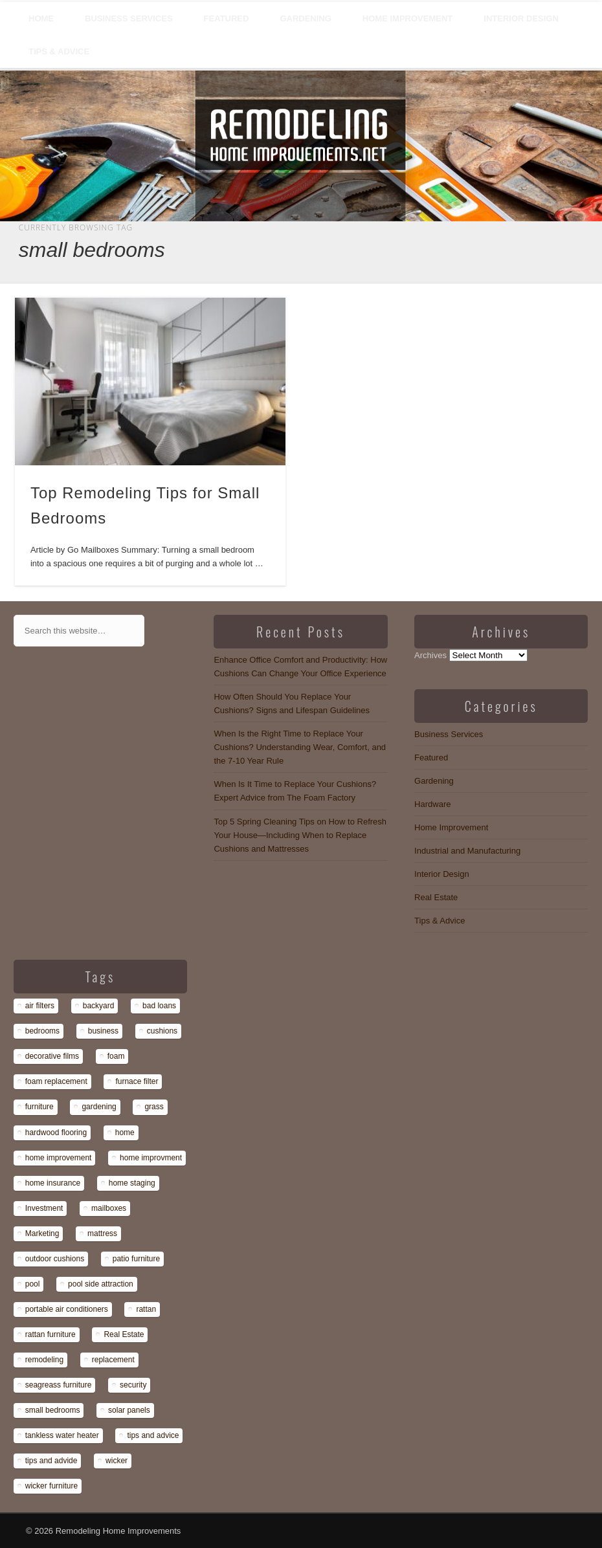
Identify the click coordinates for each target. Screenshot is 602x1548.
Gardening (305, 18)
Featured (226, 18)
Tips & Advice (58, 51)
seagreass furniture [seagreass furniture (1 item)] (58, 1384)
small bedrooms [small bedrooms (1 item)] (52, 1410)
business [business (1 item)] (103, 1030)
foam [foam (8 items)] (116, 1056)
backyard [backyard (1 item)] (99, 1005)
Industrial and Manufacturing (467, 851)
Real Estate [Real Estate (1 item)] (124, 1334)
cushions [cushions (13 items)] (162, 1030)
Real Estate (436, 897)
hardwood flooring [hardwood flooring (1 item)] (56, 1132)
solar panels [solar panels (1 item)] (129, 1410)
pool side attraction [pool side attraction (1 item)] (100, 1283)
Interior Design (521, 18)
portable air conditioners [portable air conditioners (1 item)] (66, 1309)
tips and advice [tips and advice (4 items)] (153, 1435)
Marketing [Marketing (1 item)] (42, 1233)
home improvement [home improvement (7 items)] (58, 1157)
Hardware (432, 804)
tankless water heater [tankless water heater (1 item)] (62, 1435)
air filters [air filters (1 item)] (39, 1005)
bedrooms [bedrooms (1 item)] (42, 1030)
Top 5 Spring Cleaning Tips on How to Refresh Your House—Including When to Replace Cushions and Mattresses (300, 835)
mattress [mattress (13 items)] (102, 1233)
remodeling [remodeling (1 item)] (44, 1359)
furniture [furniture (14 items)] (39, 1106)
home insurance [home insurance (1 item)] (52, 1183)
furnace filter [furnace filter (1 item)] (136, 1081)
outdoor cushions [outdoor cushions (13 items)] (54, 1258)
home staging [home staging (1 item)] (132, 1183)
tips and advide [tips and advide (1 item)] (51, 1460)
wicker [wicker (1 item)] (117, 1460)
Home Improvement (407, 18)
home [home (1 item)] (125, 1132)
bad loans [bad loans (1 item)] (159, 1005)
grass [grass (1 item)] (153, 1106)
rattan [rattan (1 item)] (146, 1309)
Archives (430, 655)
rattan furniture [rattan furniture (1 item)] (50, 1334)
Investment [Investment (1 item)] (44, 1208)
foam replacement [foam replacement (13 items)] (56, 1081)
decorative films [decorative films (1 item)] (52, 1056)
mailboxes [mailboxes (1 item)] (108, 1208)
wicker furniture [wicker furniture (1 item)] (51, 1485)
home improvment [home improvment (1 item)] (151, 1157)
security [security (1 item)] (133, 1384)
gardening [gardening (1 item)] (99, 1106)
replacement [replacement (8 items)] (113, 1359)
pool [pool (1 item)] (32, 1283)
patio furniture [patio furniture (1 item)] (136, 1258)
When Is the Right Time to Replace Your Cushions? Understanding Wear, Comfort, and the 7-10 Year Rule (300, 747)
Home (41, 18)
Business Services (129, 18)
